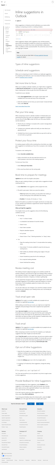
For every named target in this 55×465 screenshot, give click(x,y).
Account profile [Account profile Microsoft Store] (22, 411)
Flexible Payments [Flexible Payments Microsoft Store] (22, 426)
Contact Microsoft (10, 460)
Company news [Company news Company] (39, 438)
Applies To (19, 20)
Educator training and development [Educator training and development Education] (43, 422)
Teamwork (7, 23)
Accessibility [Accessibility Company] (39, 447)
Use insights (8, 40)
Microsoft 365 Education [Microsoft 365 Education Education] (41, 417)
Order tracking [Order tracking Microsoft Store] (21, 420)
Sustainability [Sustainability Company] (39, 449)
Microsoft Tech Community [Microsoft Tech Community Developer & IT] (24, 442)
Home (6, 13)
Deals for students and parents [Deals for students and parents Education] (42, 424)
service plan (31, 329)
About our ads (45, 460)
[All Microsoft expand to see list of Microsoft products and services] (2, 2)
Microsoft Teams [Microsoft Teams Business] (5, 444)
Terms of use (21, 460)
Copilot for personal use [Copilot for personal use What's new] (6, 420)
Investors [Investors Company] (38, 442)
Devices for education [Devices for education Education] (41, 413)
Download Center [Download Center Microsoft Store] (22, 413)
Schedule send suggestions (9, 49)
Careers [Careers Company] (38, 433)
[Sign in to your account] (52, 2)
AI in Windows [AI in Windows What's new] (4, 422)
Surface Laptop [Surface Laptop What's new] (4, 413)
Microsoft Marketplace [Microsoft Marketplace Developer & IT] (23, 444)
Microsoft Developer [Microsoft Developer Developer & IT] (23, 435)
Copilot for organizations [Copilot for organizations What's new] (6, 417)
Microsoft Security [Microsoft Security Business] (5, 435)
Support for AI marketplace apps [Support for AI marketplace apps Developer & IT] (25, 440)
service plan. (31, 302)
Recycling (39, 460)
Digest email (7, 32)
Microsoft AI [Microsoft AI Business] (4, 433)
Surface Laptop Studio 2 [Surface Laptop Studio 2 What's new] (6, 415)
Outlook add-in (8, 36)
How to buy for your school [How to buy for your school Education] (41, 420)
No (40, 403)
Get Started (7, 10)
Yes (31, 403)
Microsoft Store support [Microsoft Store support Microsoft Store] (23, 415)
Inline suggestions (9, 44)
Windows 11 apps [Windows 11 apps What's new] (5, 426)
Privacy (16, 460)
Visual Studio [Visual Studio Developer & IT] (21, 449)
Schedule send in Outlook (26, 77)
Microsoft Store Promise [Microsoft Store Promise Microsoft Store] (23, 424)
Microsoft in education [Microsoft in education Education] (41, 411)
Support (3, 5)
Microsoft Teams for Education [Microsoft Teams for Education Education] (42, 415)
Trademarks (27, 460)
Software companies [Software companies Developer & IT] (22, 447)
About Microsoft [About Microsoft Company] (40, 435)
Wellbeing (7, 17)
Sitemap (3, 460)
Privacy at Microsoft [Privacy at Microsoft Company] (40, 440)
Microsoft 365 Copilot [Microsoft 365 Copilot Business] (5, 447)
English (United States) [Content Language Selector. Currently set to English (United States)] (8, 453)
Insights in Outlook (7, 28)
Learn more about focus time (22, 106)
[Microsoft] (27, 1)
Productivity (8, 20)
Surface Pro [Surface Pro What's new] (4, 411)
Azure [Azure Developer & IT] (20, 433)
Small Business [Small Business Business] (4, 449)
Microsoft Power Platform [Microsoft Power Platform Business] (6, 442)
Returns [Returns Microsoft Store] (20, 417)
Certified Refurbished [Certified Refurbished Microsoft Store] (23, 422)
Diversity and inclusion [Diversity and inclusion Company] (41, 444)
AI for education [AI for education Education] (40, 426)
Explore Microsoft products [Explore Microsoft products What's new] (6, 424)
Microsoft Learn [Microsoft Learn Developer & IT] (22, 438)
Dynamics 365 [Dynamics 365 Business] (4, 438)
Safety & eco (33, 460)
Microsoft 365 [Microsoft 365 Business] (4, 440)
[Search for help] (5, 2)
